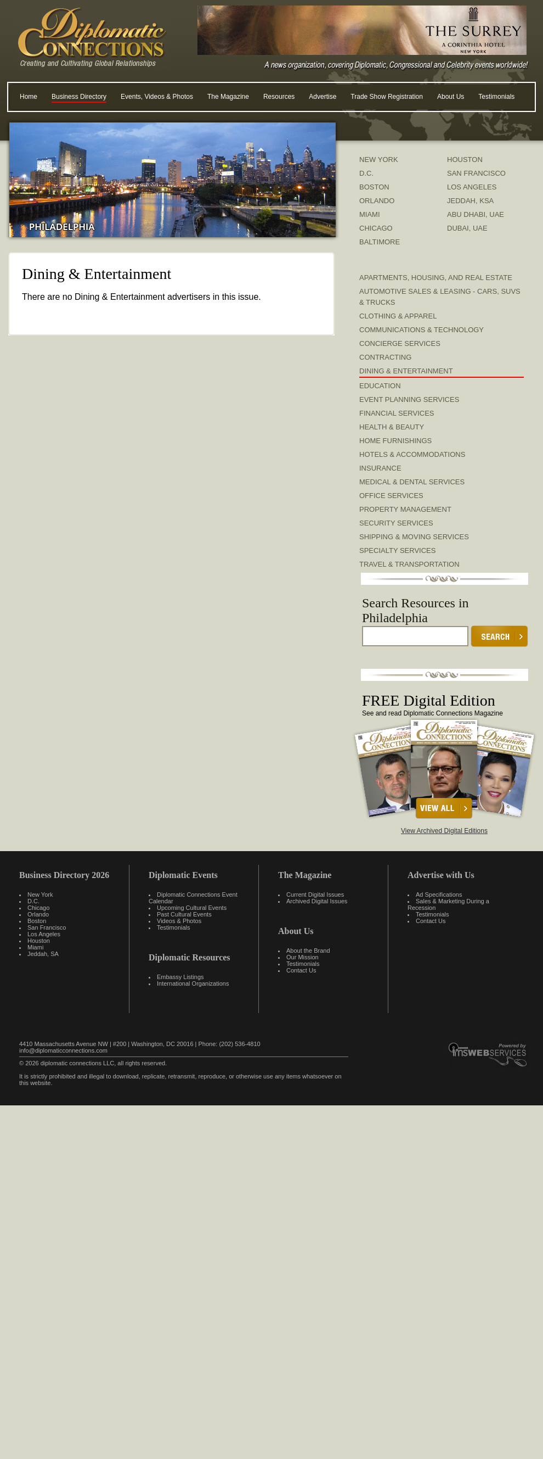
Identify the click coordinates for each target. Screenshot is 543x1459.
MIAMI (369, 214)
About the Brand (308, 950)
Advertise (322, 96)
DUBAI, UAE (467, 228)
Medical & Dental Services (412, 482)
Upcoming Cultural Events (192, 907)
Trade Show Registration (386, 96)
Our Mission (302, 957)
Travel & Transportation (409, 564)
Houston (38, 940)
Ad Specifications (439, 894)
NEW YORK (378, 159)
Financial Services (396, 413)
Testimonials (496, 96)
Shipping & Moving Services (414, 537)
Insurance (380, 468)
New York (40, 894)
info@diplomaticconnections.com (63, 1050)
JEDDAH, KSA (470, 201)
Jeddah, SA (43, 954)
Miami (35, 947)
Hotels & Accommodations (412, 454)
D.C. (366, 173)
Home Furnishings (395, 441)
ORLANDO (376, 201)
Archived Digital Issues (316, 901)
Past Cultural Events (184, 914)
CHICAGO (376, 228)
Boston (36, 921)
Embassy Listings (180, 977)
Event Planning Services (409, 399)
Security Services (396, 523)
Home (28, 96)
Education (380, 386)
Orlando (38, 914)
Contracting (385, 357)
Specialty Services (397, 550)
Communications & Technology (421, 330)
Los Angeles (43, 934)
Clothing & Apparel (398, 316)
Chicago (38, 907)
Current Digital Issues (315, 894)
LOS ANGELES (471, 187)
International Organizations (193, 983)
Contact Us (301, 970)
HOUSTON (465, 159)
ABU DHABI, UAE (475, 214)
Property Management (405, 509)
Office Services (391, 495)
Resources (279, 96)
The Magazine (228, 96)
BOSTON (374, 187)
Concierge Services (399, 343)
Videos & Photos (179, 921)
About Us (450, 96)
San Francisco (46, 927)
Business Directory (79, 96)
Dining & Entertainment (406, 371)
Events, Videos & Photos (157, 96)
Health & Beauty (391, 427)
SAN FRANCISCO (476, 173)
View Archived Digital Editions (444, 831)
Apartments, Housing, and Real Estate (435, 277)
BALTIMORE (379, 242)
